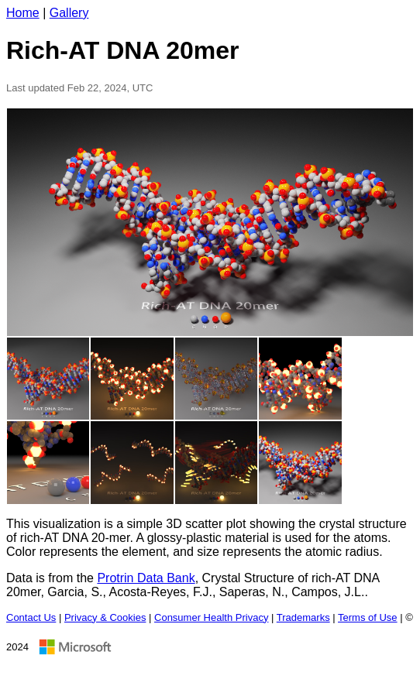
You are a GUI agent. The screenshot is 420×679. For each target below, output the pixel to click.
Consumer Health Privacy (211, 617)
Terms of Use (368, 617)
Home (23, 12)
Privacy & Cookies (105, 617)
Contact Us (31, 617)
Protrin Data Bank (146, 578)
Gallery (69, 12)
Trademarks (303, 617)
